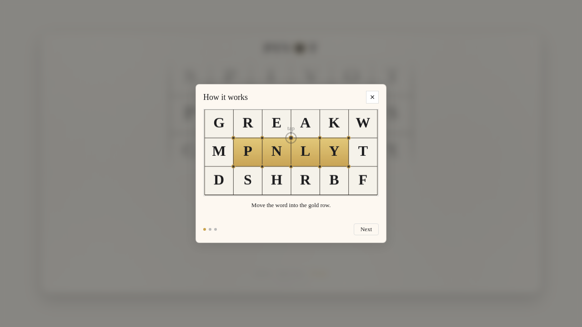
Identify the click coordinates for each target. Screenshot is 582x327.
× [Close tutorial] (372, 97)
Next (366, 229)
